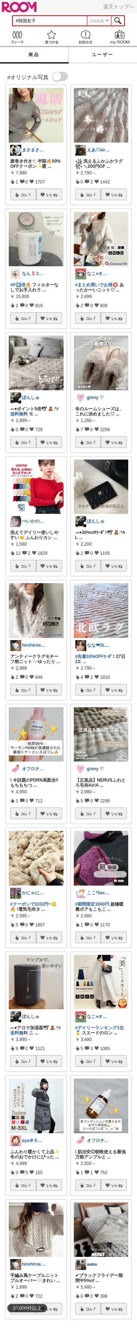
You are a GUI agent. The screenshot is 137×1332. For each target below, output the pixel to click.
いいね (51, 195)
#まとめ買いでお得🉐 (96, 284)
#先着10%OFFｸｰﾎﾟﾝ (95, 656)
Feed (17, 37)
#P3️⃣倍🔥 (20, 284)
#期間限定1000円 (92, 904)
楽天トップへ (118, 6)
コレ (25, 195)
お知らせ (86, 37)
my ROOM (120, 37)
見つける (51, 37)
